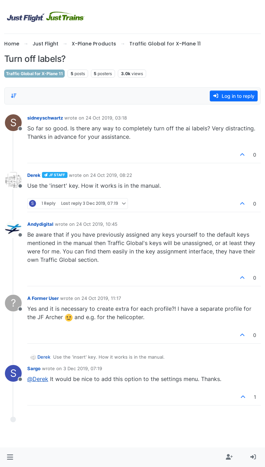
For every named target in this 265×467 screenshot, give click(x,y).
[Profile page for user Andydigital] (13, 229)
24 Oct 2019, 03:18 (106, 118)
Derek (34, 175)
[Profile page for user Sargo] (13, 373)
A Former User (43, 298)
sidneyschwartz (45, 118)
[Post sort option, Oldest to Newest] (13, 96)
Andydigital (40, 224)
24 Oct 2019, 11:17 (101, 298)
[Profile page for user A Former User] (13, 303)
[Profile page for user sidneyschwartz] (13, 122)
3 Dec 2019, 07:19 (82, 368)
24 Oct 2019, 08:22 (111, 175)
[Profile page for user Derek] (13, 180)
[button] (10, 457)
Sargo (34, 368)
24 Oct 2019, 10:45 (96, 224)
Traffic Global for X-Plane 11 (34, 73)
